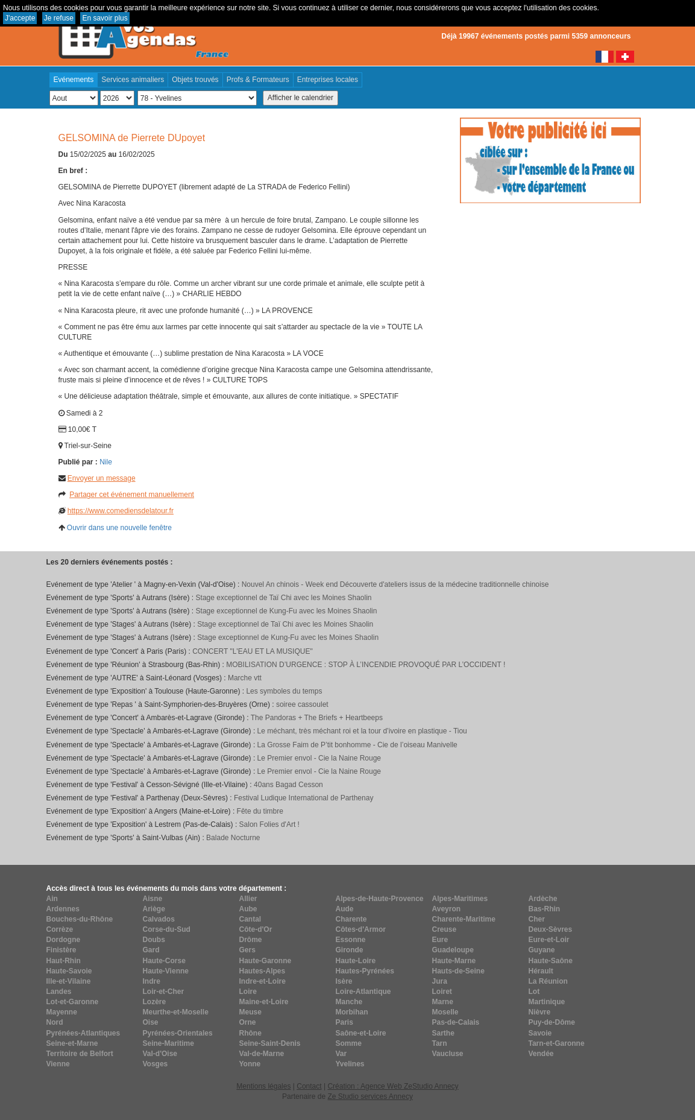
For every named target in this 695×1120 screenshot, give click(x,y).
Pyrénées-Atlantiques (83, 1033)
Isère (344, 981)
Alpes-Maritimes (460, 898)
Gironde (349, 950)
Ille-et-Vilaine (68, 981)
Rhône (250, 1033)
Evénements (74, 79)
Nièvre (540, 1012)
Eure (440, 939)
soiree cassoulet (302, 704)
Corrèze (60, 929)
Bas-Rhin (545, 909)
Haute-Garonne (265, 961)
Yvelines (350, 1064)
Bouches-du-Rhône (79, 919)
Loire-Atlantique (363, 991)
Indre (151, 981)
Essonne (351, 939)
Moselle (445, 1012)
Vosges (155, 1064)
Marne (442, 1002)
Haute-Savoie (69, 971)
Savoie (540, 1033)
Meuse (250, 1012)
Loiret (442, 991)
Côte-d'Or (255, 929)
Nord (54, 1022)
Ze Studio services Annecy (369, 1096)
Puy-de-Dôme (552, 1022)
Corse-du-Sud (166, 929)
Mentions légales (263, 1086)
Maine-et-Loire (264, 1002)
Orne (247, 1022)
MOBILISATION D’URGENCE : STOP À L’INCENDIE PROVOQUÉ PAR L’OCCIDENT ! (365, 664)
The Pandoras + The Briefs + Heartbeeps (317, 717)
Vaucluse (448, 1053)
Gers (247, 950)
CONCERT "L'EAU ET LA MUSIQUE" (252, 651)
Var (341, 1053)
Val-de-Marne (262, 1053)
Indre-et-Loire (262, 981)
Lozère (154, 1002)
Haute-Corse (164, 961)
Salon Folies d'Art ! (269, 824)
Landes (59, 991)
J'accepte (20, 18)
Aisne (153, 898)
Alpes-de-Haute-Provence (380, 898)
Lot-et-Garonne (72, 1002)
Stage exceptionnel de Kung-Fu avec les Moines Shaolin (286, 611)
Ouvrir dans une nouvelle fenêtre (119, 528)
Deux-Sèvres (551, 929)
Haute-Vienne (166, 971)
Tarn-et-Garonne (557, 1043)
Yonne (250, 1064)
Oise (151, 1022)
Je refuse (59, 18)
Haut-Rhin (63, 961)
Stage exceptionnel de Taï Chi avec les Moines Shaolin (284, 597)
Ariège (154, 909)
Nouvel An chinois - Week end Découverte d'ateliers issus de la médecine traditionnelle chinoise (395, 584)
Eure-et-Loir (549, 939)
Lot (534, 991)
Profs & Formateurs (258, 79)
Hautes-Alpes (262, 971)
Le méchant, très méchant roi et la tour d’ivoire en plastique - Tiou (362, 731)
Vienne (58, 1064)
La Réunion (548, 981)
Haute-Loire (356, 961)
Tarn (439, 1043)
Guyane (542, 950)
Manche (349, 1002)
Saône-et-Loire (361, 1033)
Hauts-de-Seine (458, 971)
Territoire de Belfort (79, 1053)
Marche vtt (245, 678)
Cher (537, 919)
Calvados (159, 919)
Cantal (250, 919)
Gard (151, 950)
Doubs (154, 939)
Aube (248, 909)
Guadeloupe (453, 950)
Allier (248, 898)
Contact (309, 1086)
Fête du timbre (260, 811)
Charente (351, 919)
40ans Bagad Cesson (288, 784)
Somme (349, 1043)
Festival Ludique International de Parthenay (304, 798)
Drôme (250, 939)
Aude (345, 909)
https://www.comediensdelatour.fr (121, 511)
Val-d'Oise (160, 1053)
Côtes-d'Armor (361, 929)
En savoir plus (104, 18)
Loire (248, 991)
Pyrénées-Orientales (178, 1033)
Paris (344, 1022)
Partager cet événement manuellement (131, 494)
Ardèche (543, 898)
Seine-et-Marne (72, 1043)
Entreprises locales (327, 79)
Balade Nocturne (233, 838)
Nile (105, 462)
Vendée (541, 1053)
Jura (439, 981)
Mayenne (61, 1012)
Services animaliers (132, 79)
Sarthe (443, 1033)
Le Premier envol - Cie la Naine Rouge (319, 758)
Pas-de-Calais (456, 1022)
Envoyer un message (102, 478)
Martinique (547, 1002)
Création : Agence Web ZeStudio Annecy (392, 1086)
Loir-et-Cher (163, 991)
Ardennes (63, 909)
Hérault (541, 971)
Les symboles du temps (284, 691)
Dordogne (63, 939)
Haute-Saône (551, 961)
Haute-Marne (454, 961)
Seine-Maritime (168, 1043)
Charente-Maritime (463, 919)
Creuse (444, 929)
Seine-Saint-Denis (270, 1043)
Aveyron (446, 909)
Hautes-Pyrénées (365, 971)
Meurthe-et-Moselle (176, 1012)
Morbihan (352, 1012)
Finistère (61, 950)
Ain (52, 898)
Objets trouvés (195, 79)
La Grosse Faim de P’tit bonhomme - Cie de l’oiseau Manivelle (357, 745)
